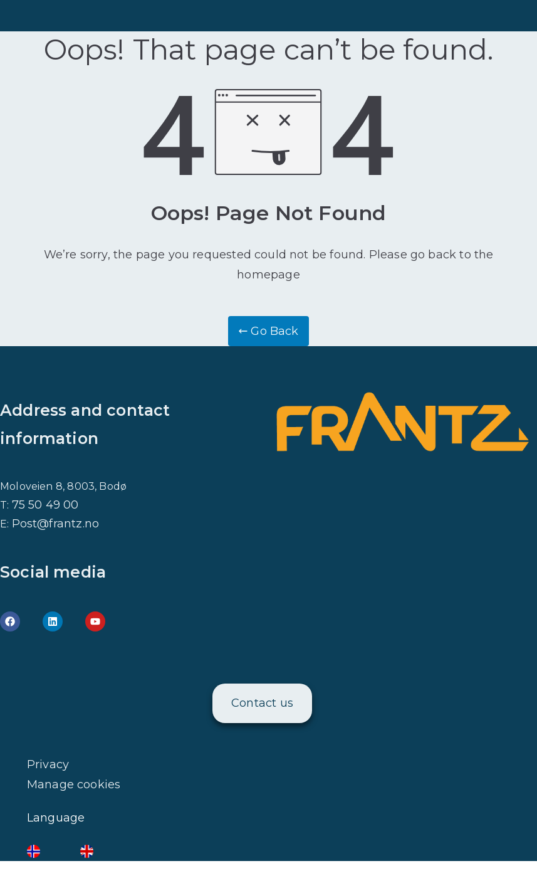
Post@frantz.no (56, 524)
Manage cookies (74, 784)
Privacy (48, 764)
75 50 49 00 (45, 505)
